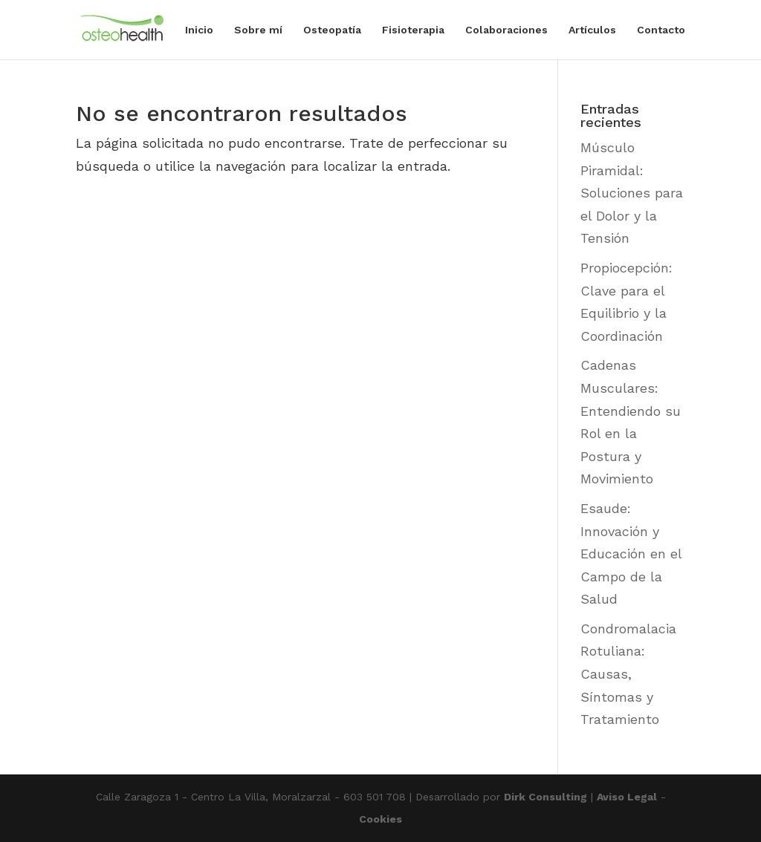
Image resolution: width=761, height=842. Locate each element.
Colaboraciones (506, 30)
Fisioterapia (413, 30)
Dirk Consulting (545, 797)
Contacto (661, 30)
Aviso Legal (627, 797)
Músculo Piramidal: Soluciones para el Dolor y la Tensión (631, 193)
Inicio (199, 30)
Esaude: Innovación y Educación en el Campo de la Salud (630, 553)
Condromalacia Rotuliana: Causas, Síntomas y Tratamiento (628, 674)
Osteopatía (332, 30)
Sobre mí (258, 30)
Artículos (592, 30)
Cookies (380, 819)
